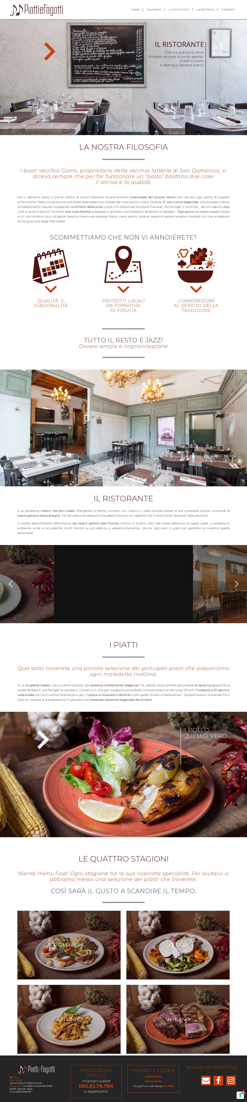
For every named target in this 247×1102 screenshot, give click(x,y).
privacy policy (153, 1081)
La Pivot (169, 1086)
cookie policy (153, 1076)
